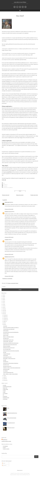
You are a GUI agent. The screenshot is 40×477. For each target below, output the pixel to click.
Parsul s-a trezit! (5, 335)
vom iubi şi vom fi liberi (20, 2)
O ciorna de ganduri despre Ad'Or (8, 372)
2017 (3, 298)
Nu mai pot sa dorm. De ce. (7, 366)
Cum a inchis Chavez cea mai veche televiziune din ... (11, 332)
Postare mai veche (34, 195)
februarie (4, 380)
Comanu (4, 390)
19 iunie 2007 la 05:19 (9, 209)
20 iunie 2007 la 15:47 (9, 254)
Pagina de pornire (19, 195)
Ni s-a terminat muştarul (11, 422)
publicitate (11, 187)
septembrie (5, 319)
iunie (4, 324)
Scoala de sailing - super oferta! (8, 341)
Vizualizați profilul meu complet (6, 441)
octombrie (4, 318)
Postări (3, 463)
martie (4, 378)
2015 (3, 301)
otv (8, 187)
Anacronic (4, 385)
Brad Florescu (5, 184)
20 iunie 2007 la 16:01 (9, 276)
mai (3, 375)
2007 (3, 313)
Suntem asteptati (5, 330)
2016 (3, 299)
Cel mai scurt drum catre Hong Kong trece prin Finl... (11, 350)
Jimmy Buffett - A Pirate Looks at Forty (9, 358)
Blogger (28, 473)
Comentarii (4, 465)
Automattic (14, 474)
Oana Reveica (5, 396)
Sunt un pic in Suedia (6, 369)
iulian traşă (7, 202)
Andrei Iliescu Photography (7, 386)
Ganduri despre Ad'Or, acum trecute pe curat (10, 344)
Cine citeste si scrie (6, 364)
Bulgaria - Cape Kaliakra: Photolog (8, 336)
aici (20, 178)
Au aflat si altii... (5, 355)
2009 (3, 310)
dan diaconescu (5, 187)
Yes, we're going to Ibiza (7, 349)
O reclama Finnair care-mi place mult (8, 329)
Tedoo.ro (4, 447)
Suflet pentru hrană (6, 397)
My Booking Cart (5, 361)
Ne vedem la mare (6, 338)
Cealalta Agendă (5, 389)
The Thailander (5, 446)
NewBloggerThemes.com (26, 474)
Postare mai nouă (5, 195)
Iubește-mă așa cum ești (10, 427)
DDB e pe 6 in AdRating (6, 346)
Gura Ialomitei (5, 393)
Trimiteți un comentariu (7, 278)
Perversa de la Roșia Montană (11, 417)
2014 (3, 302)
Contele (4, 392)
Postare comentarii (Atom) (13, 283)
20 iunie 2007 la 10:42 (9, 237)
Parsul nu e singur (6, 333)
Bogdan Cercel (8, 211)
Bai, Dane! (20, 16)
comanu (6, 239)
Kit (3, 394)
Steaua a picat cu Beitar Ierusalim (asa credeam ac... (11, 327)
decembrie (4, 315)
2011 (3, 307)
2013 (3, 304)
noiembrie (4, 316)
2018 (3, 296)
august (4, 321)
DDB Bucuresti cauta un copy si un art (8, 347)
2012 (3, 305)
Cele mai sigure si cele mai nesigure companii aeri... (10, 363)
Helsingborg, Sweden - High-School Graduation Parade (11, 367)
